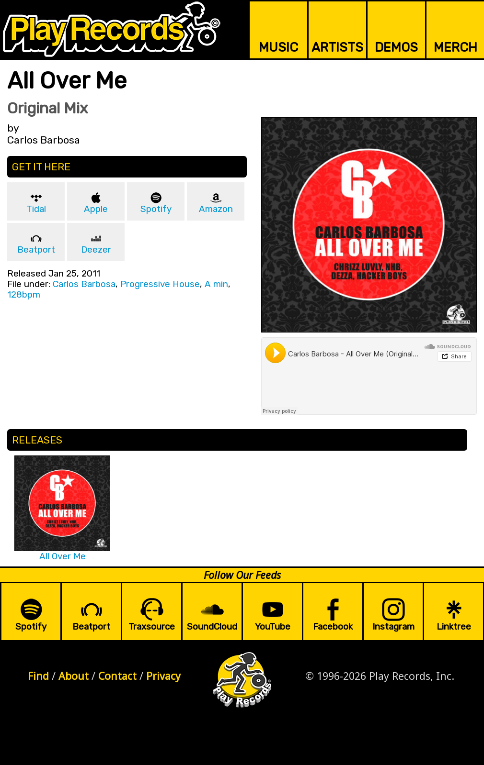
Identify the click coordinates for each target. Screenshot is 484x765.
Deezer (96, 249)
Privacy (163, 676)
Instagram (393, 626)
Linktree (454, 626)
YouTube (272, 626)
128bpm (23, 294)
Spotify (156, 209)
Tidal (36, 209)
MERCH (455, 47)
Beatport (36, 249)
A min (216, 284)
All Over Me (62, 556)
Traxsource (151, 626)
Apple (96, 209)
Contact (117, 676)
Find (38, 676)
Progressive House (160, 284)
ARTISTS (337, 47)
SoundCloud (212, 626)
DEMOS (396, 47)
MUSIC (278, 47)
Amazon (216, 209)
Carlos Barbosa (84, 284)
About (73, 676)
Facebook (333, 626)
